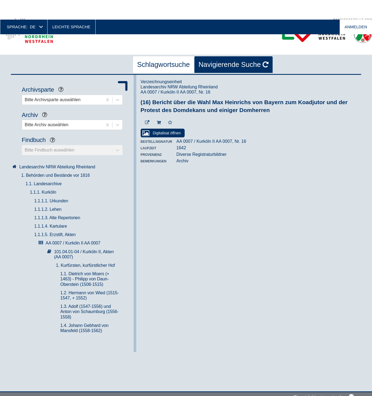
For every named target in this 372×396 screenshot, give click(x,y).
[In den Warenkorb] (159, 103)
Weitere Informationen (37, 392)
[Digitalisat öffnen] (163, 113)
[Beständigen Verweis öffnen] (147, 103)
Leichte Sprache (71, 7)
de (33, 7)
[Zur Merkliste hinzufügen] (170, 103)
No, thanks (351, 378)
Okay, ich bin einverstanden (319, 378)
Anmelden (356, 7)
